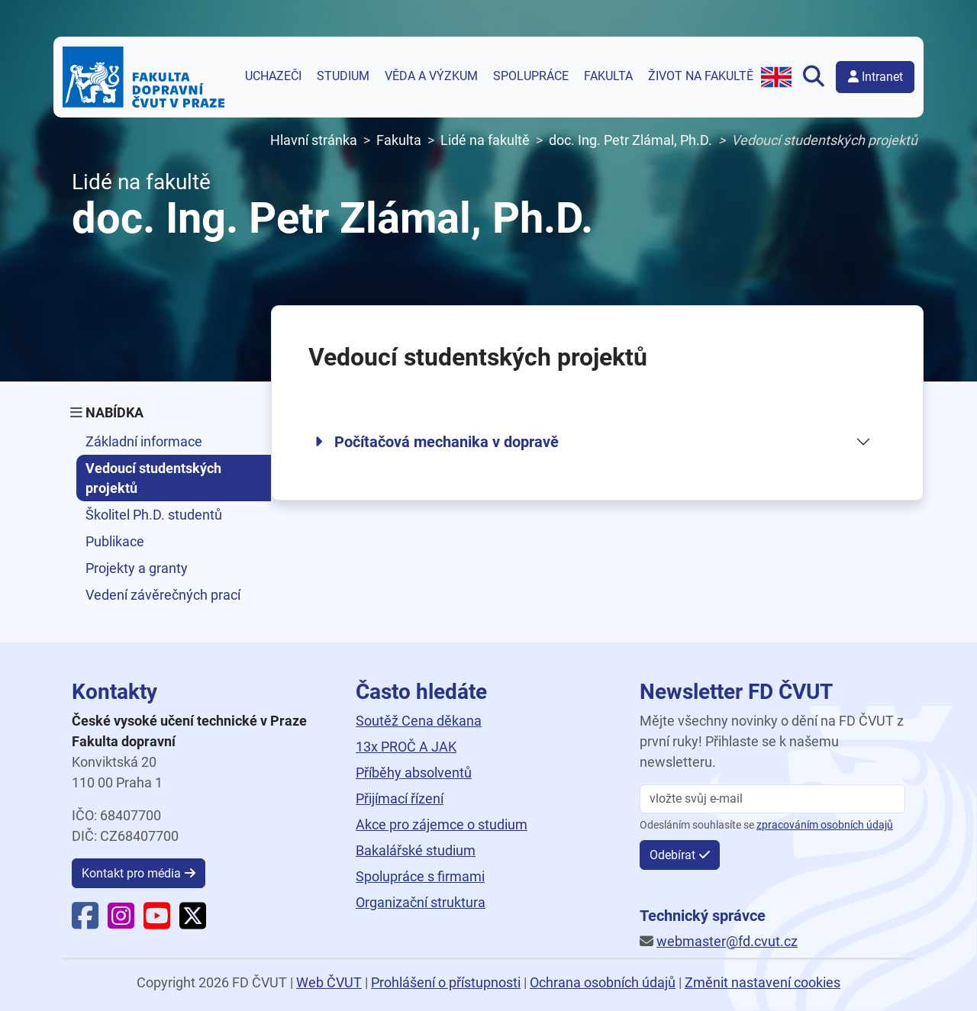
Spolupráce (531, 76)
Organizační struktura (420, 902)
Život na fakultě (700, 76)
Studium (343, 76)
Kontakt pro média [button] (131, 873)
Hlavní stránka (313, 140)
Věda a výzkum (431, 76)
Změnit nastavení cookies (762, 982)
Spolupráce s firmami (420, 876)
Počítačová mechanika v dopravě (436, 442)
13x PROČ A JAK (406, 747)
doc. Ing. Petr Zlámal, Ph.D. (630, 140)
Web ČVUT (329, 982)
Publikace (114, 541)
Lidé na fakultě (485, 140)
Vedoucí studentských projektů (153, 477)
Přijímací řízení (399, 798)
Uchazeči (273, 76)
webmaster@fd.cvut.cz (727, 941)
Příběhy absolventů (414, 773)
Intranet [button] (875, 76)
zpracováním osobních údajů (824, 825)
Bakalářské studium (416, 850)
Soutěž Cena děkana (419, 721)
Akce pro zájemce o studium (441, 824)
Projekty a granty (136, 568)
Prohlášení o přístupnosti (446, 982)
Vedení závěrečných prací (162, 595)
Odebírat (672, 855)
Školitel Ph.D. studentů (153, 515)
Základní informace (143, 441)
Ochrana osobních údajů (603, 982)
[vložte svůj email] (772, 798)
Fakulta (608, 76)
